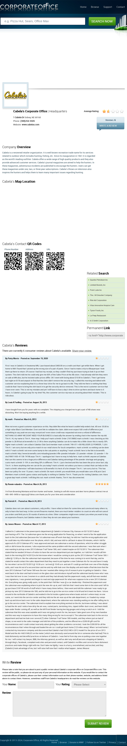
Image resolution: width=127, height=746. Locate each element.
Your (9, 684)
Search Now (102, 21)
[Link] (106, 335)
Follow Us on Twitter (96, 742)
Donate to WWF (76, 742)
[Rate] (89, 685)
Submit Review (98, 723)
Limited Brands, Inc (98, 285)
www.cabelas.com (30, 125)
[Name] (36, 685)
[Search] (43, 21)
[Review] (59, 703)
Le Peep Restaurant (98, 316)
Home (83, 7)
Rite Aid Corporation (98, 300)
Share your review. (82, 351)
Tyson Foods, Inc (97, 311)
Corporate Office (29, 8)
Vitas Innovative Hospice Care (102, 305)
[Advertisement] (63, 60)
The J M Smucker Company (101, 295)
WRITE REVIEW (110, 127)
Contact (120, 7)
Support (107, 7)
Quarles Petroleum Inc (99, 280)
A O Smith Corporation (99, 321)
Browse (95, 7)
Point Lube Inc (96, 290)
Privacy (112, 742)
